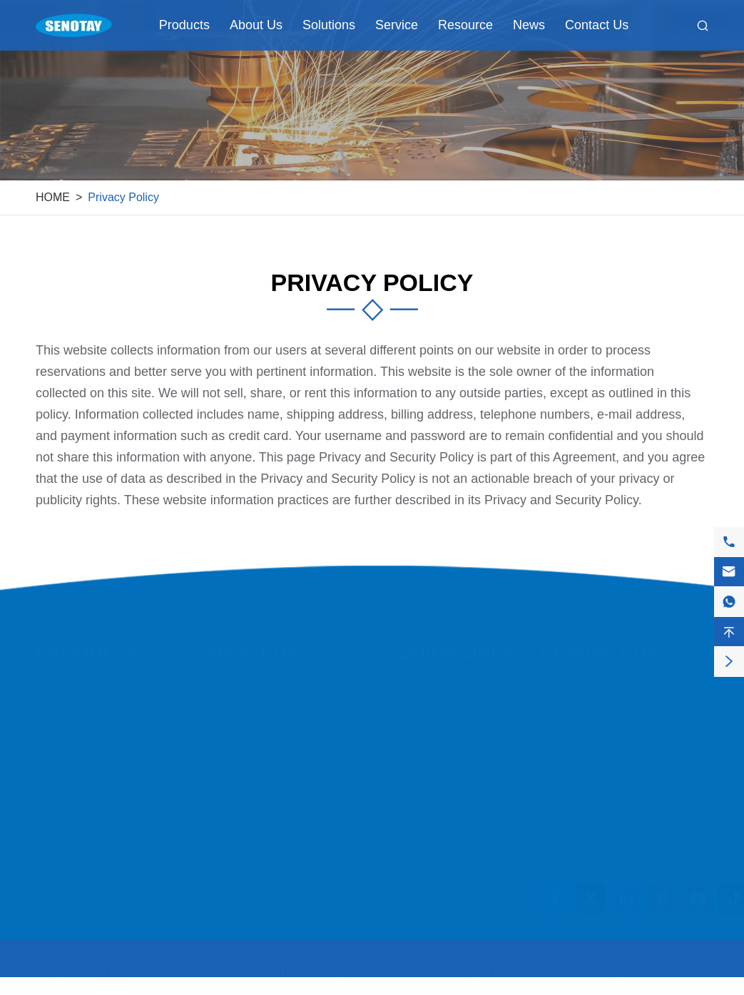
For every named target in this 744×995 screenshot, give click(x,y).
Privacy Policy (123, 197)
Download (425, 821)
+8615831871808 (611, 753)
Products (184, 25)
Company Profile (250, 693)
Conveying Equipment (95, 718)
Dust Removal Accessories (108, 795)
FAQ (410, 795)
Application (427, 718)
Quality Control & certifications (286, 758)
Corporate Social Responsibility (250, 791)
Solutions (328, 25)
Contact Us (596, 25)
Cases (415, 693)
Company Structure (257, 824)
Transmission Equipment (102, 821)
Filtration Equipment (89, 693)
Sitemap (606, 965)
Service (396, 25)
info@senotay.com (614, 696)
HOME (53, 197)
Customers (427, 744)
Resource (465, 25)
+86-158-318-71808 (617, 725)
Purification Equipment (96, 770)
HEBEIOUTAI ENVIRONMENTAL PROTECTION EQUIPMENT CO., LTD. (270, 965)
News (529, 25)
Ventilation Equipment (94, 744)
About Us (256, 25)
